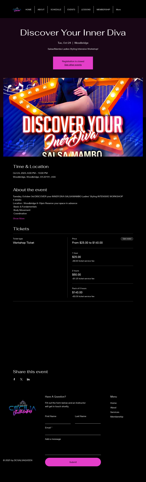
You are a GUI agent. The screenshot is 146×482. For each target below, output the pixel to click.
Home (113, 403)
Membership (116, 416)
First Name (50, 416)
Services (114, 412)
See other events (73, 64)
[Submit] (73, 462)
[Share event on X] (21, 379)
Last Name (80, 416)
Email (48, 427)
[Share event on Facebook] (14, 379)
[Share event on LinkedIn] (28, 379)
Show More (19, 218)
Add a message (53, 439)
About (113, 407)
